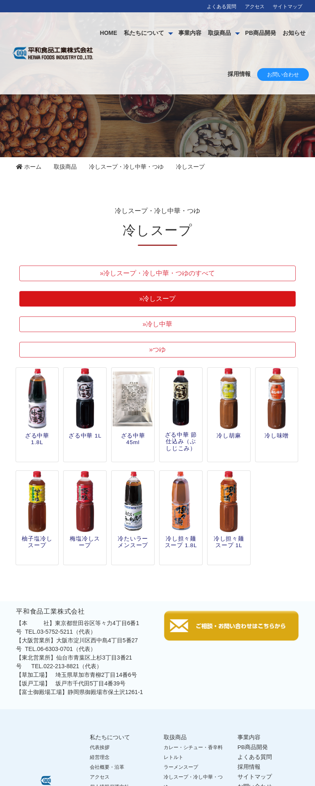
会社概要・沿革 (107, 767)
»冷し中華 (158, 324)
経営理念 (100, 757)
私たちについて (173, 33)
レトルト (173, 757)
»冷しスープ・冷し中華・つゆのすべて (157, 273)
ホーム (28, 166)
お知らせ (209, 74)
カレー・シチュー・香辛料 (193, 747)
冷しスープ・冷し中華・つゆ (126, 166)
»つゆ (157, 349)
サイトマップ (287, 6)
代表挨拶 (100, 747)
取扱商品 (248, 33)
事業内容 (219, 33)
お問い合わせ (283, 74)
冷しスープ (190, 166)
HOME (138, 33)
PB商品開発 (290, 33)
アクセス (255, 6)
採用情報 (239, 74)
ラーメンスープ (181, 767)
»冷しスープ (157, 298)
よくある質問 (221, 6)
